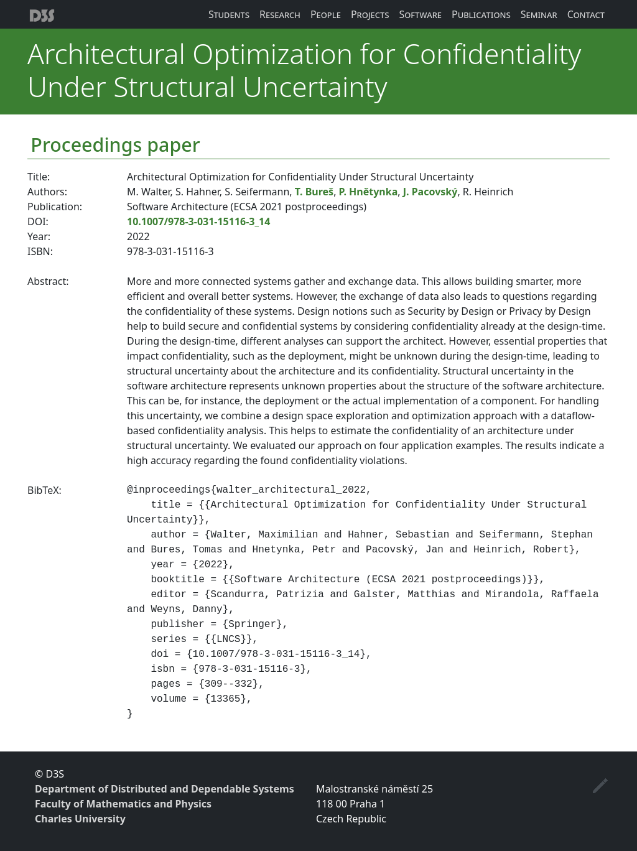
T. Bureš (314, 191)
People (325, 14)
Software (420, 14)
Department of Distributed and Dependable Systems (164, 789)
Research (279, 14)
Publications (481, 14)
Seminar (539, 14)
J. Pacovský (430, 191)
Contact (586, 14)
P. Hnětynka (368, 191)
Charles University (80, 818)
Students (228, 14)
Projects (370, 14)
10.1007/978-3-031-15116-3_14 (198, 221)
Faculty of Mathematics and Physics (123, 804)
